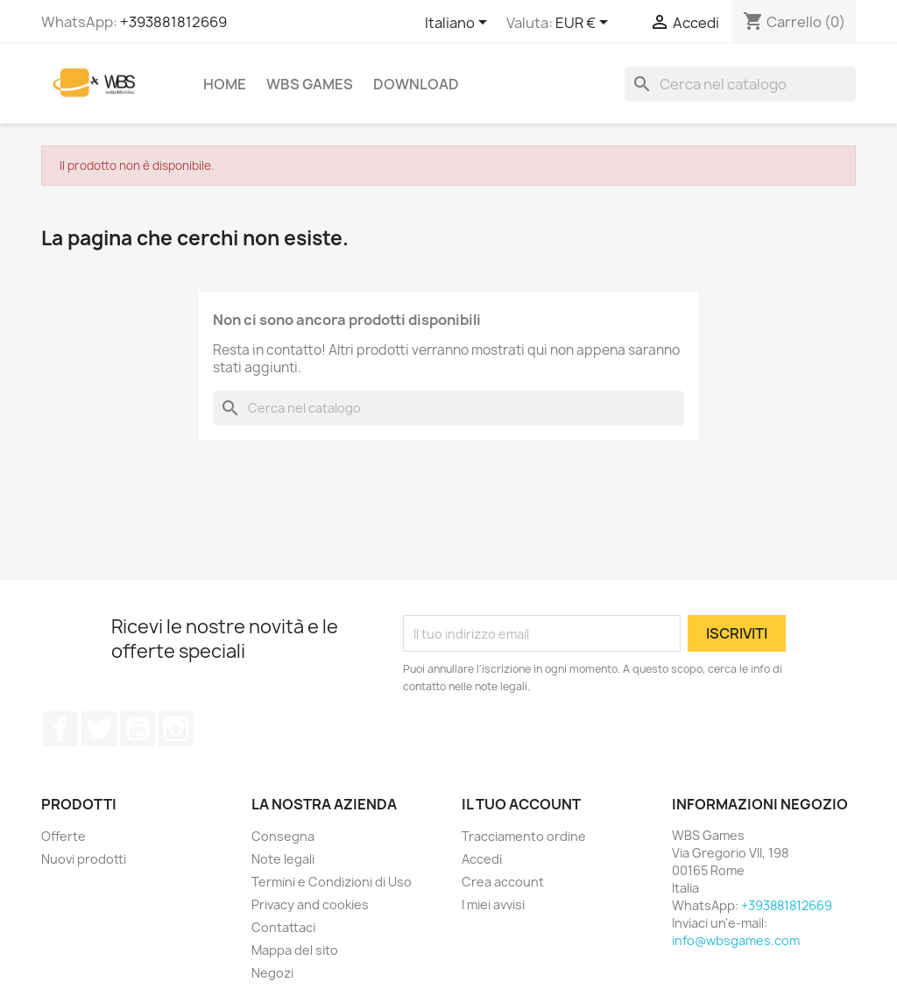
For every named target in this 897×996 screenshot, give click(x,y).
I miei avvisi (493, 904)
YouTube (137, 728)
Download (416, 84)
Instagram (176, 728)
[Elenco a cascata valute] (584, 23)
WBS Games (309, 84)
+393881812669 (173, 22)
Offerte (63, 836)
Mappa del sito (294, 950)
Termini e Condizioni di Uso (331, 881)
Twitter (99, 728)
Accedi (482, 859)
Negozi (272, 972)
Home (224, 84)
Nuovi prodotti (83, 859)
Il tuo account (521, 804)
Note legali (282, 859)
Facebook (60, 728)
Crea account (503, 881)
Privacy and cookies (310, 904)
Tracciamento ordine (524, 836)
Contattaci (283, 927)
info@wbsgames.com (736, 940)
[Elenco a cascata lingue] (459, 23)
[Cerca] (740, 84)
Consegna (282, 836)
